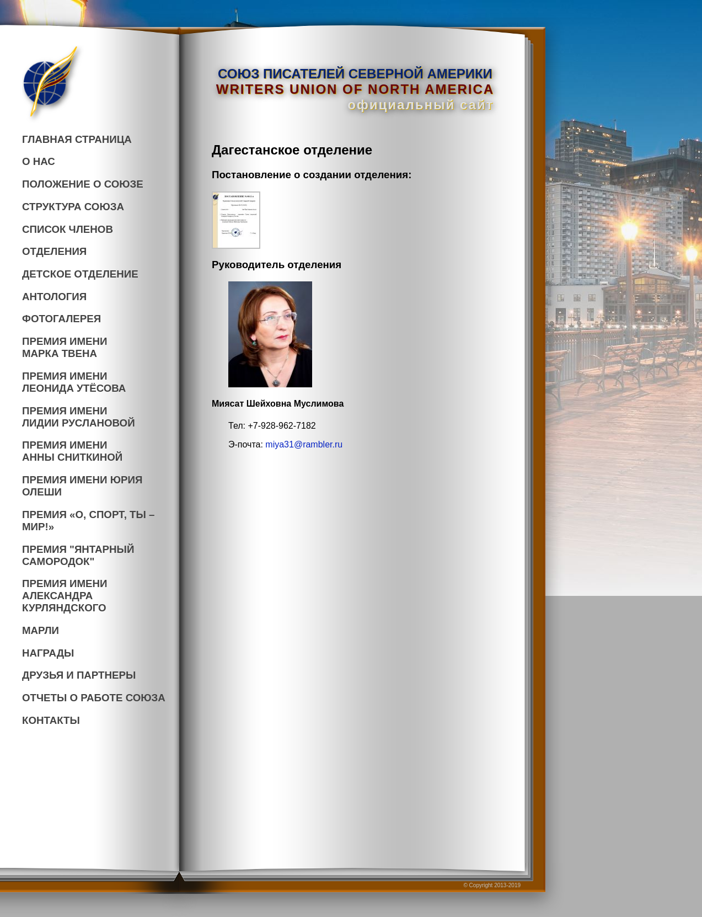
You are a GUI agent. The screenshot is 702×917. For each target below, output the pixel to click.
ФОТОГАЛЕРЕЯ (61, 318)
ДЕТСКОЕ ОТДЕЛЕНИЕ (80, 274)
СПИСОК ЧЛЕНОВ (67, 229)
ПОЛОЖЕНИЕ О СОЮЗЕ (82, 184)
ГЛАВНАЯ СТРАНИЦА (77, 139)
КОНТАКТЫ (51, 720)
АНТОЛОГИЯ (54, 296)
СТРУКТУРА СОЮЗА (73, 206)
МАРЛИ (40, 630)
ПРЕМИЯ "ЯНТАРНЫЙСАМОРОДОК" (78, 555)
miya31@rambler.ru (303, 444)
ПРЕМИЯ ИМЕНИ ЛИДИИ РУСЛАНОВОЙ (78, 417)
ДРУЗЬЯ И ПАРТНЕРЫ (79, 675)
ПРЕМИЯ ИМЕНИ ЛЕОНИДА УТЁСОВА (74, 382)
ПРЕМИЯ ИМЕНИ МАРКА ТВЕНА (65, 347)
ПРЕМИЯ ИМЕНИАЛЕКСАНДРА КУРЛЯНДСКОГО (65, 596)
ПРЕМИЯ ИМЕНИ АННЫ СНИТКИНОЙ (72, 451)
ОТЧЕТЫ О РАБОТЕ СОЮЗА (93, 697)
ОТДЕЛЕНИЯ (54, 251)
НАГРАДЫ (48, 653)
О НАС (38, 161)
